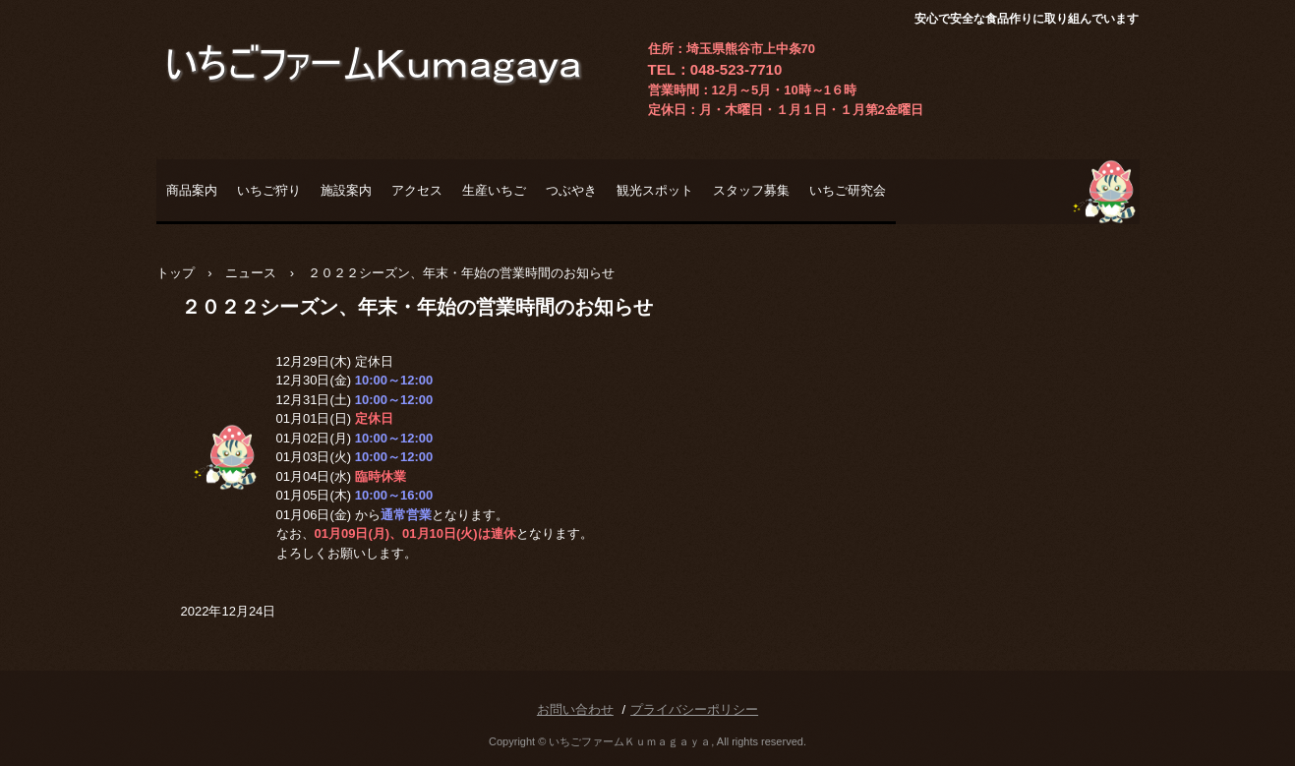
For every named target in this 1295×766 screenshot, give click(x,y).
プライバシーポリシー (694, 709)
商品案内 (191, 190)
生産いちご (494, 190)
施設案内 (346, 190)
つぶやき (571, 190)
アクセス (416, 190)
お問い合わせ (575, 709)
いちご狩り (269, 190)
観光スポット (655, 190)
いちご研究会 (847, 190)
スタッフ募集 (751, 190)
